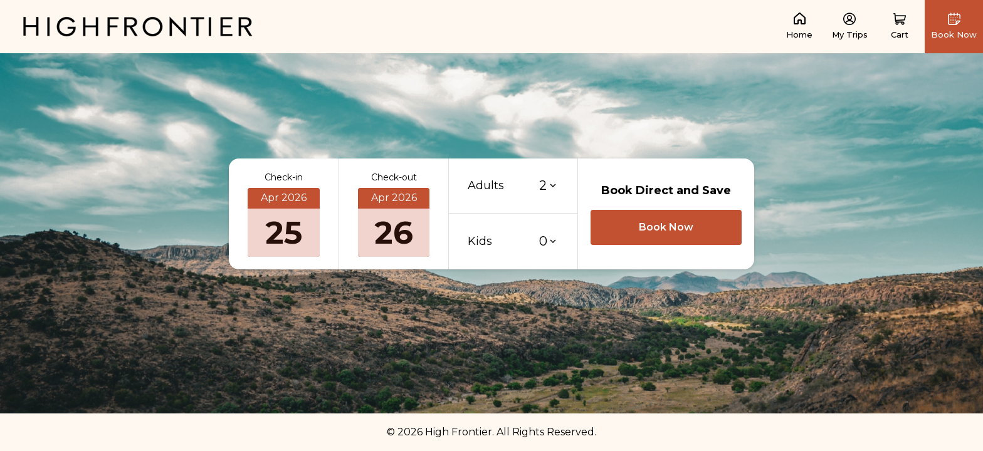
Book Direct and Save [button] (666, 190)
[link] (138, 26)
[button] (900, 26)
